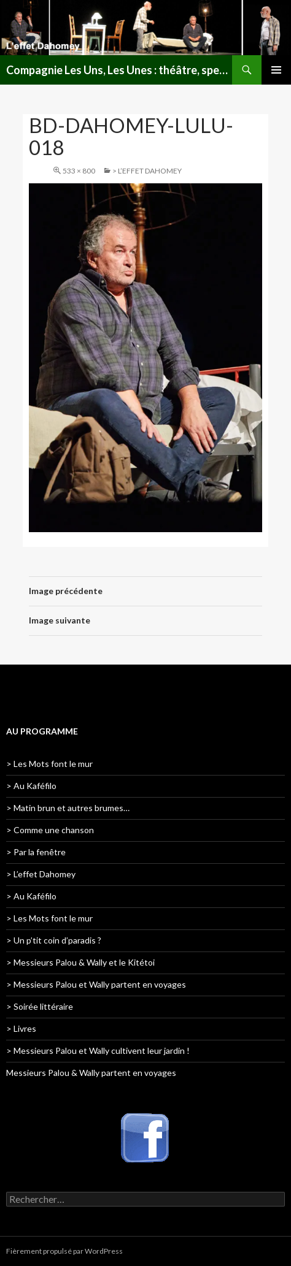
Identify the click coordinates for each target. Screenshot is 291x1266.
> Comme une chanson (50, 830)
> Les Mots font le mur (49, 763)
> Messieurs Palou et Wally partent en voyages (96, 984)
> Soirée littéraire (39, 1006)
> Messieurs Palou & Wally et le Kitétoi (80, 962)
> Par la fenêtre (36, 852)
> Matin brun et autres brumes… (68, 808)
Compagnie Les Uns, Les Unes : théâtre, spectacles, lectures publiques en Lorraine (119, 70)
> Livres (21, 1028)
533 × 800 (79, 170)
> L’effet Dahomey (147, 170)
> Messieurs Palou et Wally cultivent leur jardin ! (98, 1050)
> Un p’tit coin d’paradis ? (53, 940)
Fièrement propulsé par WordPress (64, 1251)
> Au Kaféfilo (31, 785)
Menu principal (276, 70)
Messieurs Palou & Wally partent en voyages (91, 1072)
